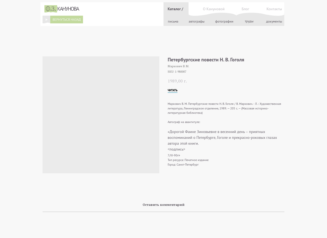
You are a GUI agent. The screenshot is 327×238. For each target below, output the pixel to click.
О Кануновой (214, 8)
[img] (46, 19)
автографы (197, 21)
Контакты (274, 8)
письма (173, 21)
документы (274, 21)
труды (249, 21)
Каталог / (175, 8)
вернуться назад (67, 19)
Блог (245, 8)
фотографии (224, 21)
